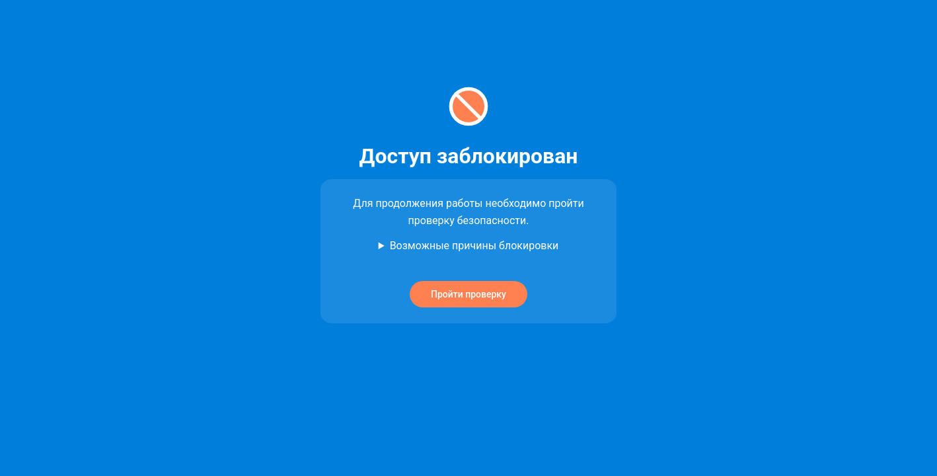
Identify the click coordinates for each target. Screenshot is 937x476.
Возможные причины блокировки (474, 245)
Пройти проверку (468, 294)
